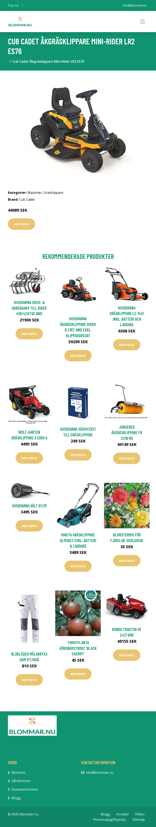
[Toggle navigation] (142, 21)
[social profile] (23, 5)
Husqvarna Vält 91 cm (29, 505)
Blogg (16, 798)
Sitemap (138, 819)
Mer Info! (21, 224)
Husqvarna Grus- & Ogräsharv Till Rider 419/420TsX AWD (29, 308)
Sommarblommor (25, 789)
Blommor (19, 772)
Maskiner (34, 192)
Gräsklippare (53, 192)
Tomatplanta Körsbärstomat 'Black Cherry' (78, 648)
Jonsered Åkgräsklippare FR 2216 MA (127, 432)
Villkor (140, 814)
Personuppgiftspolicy (109, 819)
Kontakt (122, 814)
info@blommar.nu (134, 5)
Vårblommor (21, 781)
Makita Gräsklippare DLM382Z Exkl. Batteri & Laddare (78, 540)
